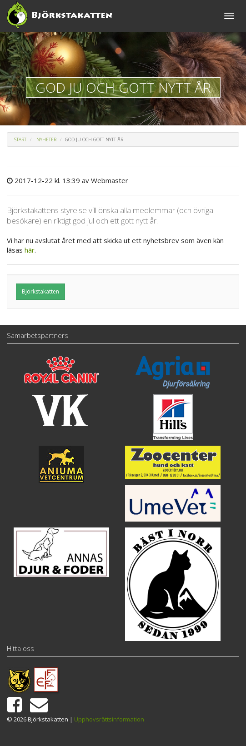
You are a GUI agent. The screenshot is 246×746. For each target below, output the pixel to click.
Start (20, 139)
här (30, 249)
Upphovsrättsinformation (109, 719)
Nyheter (46, 139)
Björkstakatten (40, 291)
